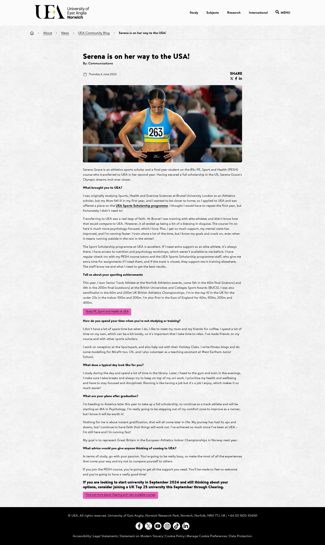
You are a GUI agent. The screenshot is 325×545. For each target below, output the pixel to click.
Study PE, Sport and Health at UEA (107, 311)
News (65, 33)
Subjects (212, 13)
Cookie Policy (175, 536)
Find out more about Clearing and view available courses (120, 495)
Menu (282, 12)
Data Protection (240, 536)
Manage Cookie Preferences (207, 536)
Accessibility (82, 536)
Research (234, 13)
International (258, 13)
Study (194, 13)
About (47, 33)
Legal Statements (105, 536)
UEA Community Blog (94, 33)
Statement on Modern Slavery (141, 536)
